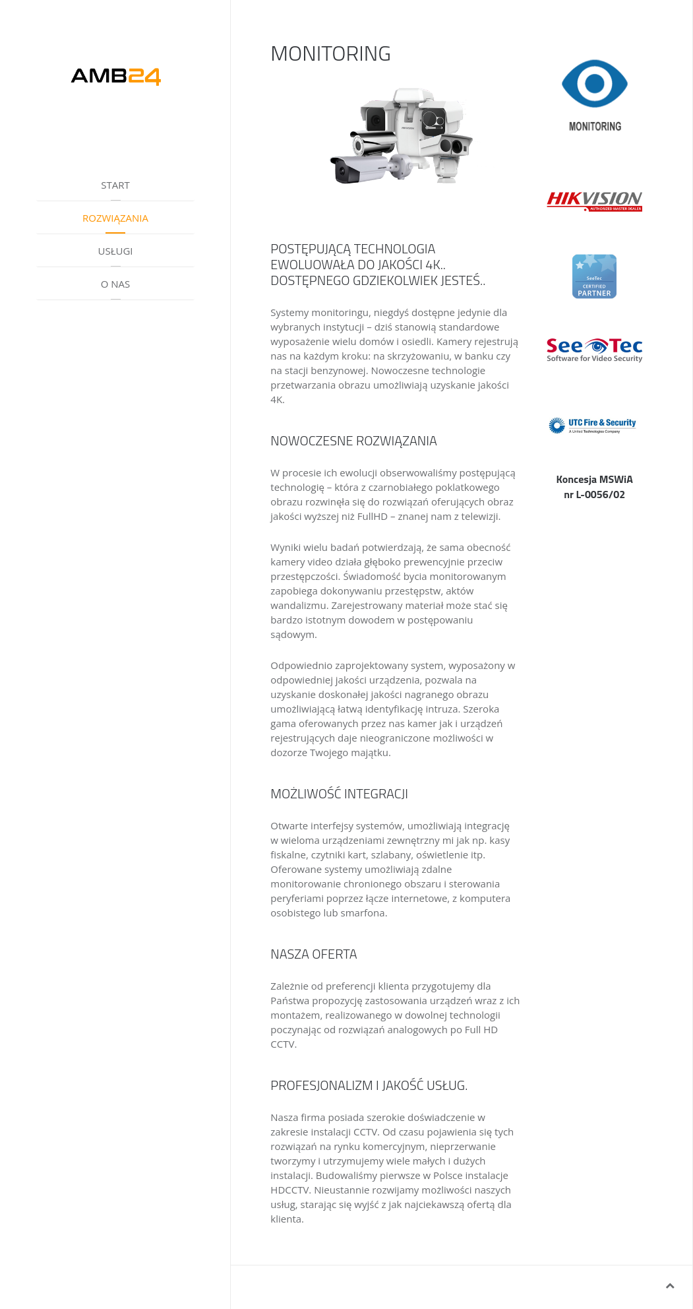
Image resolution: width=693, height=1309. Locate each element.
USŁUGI (115, 250)
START (115, 184)
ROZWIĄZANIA (115, 217)
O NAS (116, 283)
